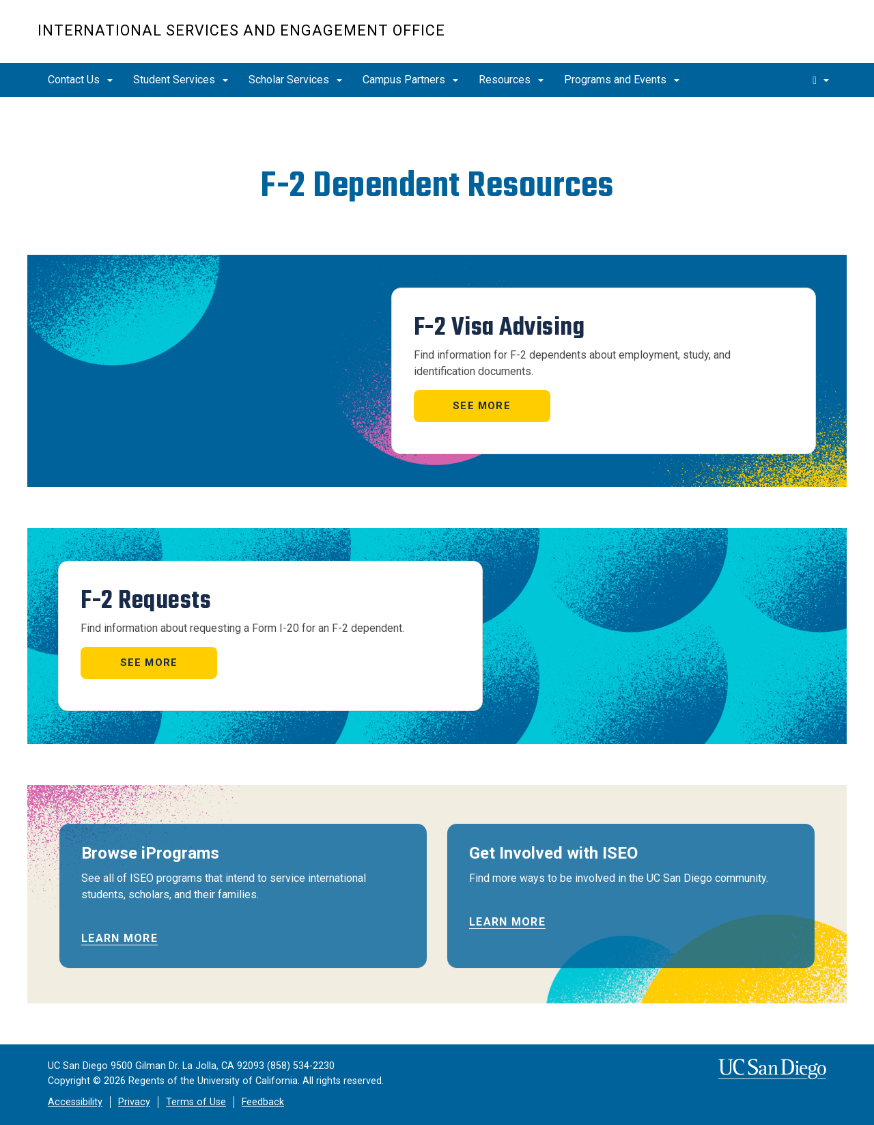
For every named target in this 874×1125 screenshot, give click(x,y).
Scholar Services (295, 79)
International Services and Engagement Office (241, 30)
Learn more (119, 938)
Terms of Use (196, 1102)
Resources (511, 79)
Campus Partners (410, 79)
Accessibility (75, 1102)
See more (482, 406)
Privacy (134, 1102)
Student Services (180, 79)
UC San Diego (758, 38)
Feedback (263, 1102)
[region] (437, 124)
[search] (820, 80)
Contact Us (80, 79)
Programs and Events (621, 79)
